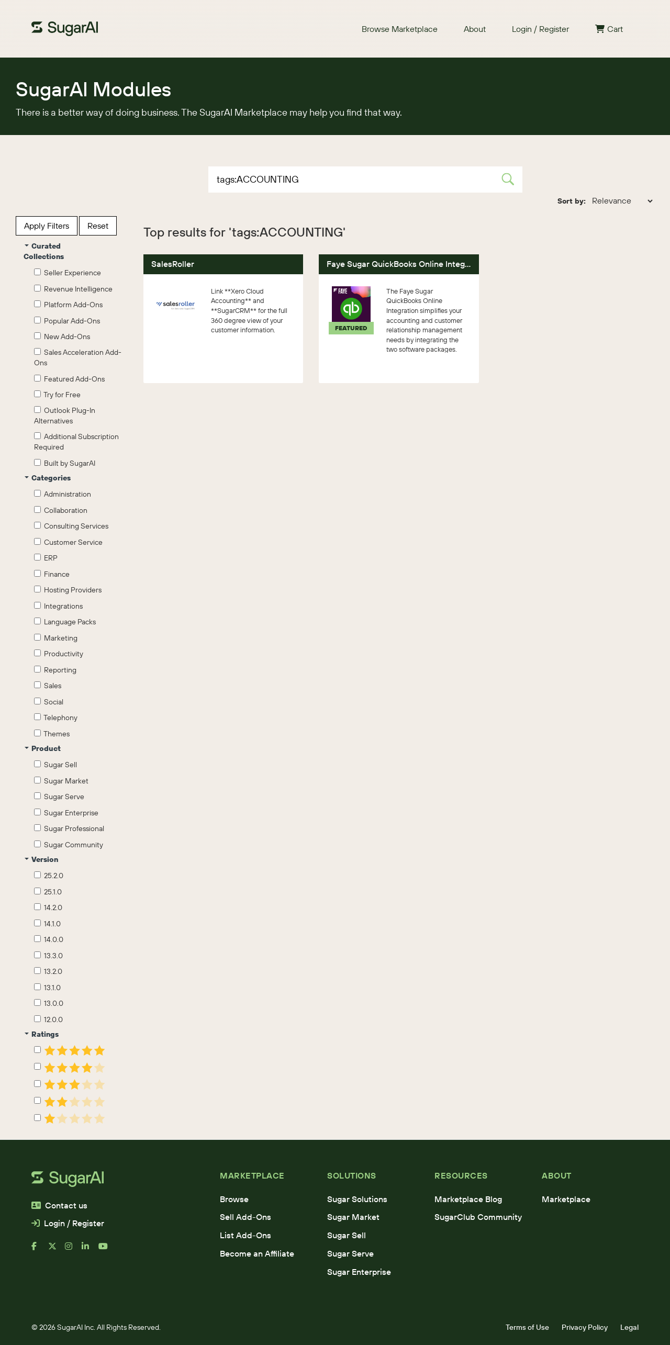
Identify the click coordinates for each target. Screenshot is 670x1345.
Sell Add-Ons (245, 1217)
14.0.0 (48, 939)
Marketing (55, 638)
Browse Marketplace (400, 29)
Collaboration (60, 510)
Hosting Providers (68, 590)
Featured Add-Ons (69, 379)
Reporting (55, 670)
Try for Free (57, 394)
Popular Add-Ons (67, 321)
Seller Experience (67, 272)
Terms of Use (527, 1327)
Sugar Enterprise (66, 812)
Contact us (59, 1205)
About (475, 29)
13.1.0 (47, 987)
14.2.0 (48, 907)
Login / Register (540, 29)
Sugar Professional (69, 828)
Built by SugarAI (64, 463)
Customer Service (68, 542)
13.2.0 (48, 971)
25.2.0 (48, 875)
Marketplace (566, 1199)
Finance (52, 574)
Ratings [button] (42, 1034)
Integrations (58, 606)
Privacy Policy (585, 1327)
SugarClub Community (478, 1217)
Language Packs (65, 621)
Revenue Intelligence (73, 289)
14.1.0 (47, 923)
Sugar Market (61, 781)
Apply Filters (46, 225)
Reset (97, 225)
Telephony (55, 717)
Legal (629, 1327)
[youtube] (106, 1250)
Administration (62, 494)
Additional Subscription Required (76, 442)
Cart (609, 29)
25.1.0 (48, 891)
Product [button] (43, 748)
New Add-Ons (62, 336)
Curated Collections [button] (44, 251)
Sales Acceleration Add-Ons (77, 357)
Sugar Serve (59, 796)
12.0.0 (48, 1019)
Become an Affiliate (257, 1253)
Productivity (58, 653)
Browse (234, 1199)
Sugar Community (68, 844)
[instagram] (73, 1250)
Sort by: (571, 201)
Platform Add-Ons (68, 304)
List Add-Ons (245, 1235)
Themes (52, 733)
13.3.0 (48, 955)
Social (48, 702)
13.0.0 (48, 1003)
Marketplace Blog (468, 1199)
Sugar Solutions (357, 1199)
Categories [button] (48, 478)
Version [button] (41, 859)
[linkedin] (90, 1250)
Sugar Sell (55, 764)
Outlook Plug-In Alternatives (64, 415)
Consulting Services (71, 526)
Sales (47, 685)
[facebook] (39, 1250)
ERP (46, 558)
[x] (56, 1250)
